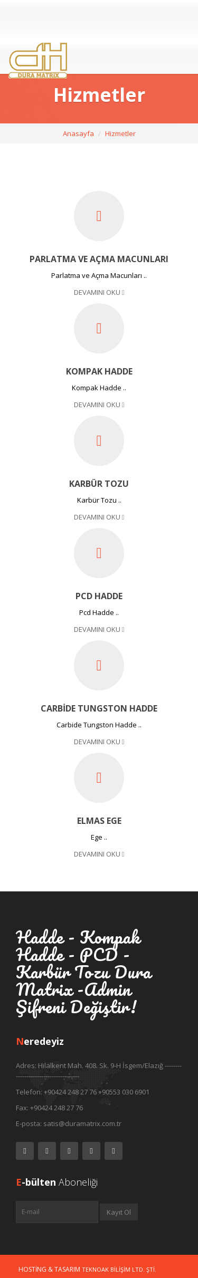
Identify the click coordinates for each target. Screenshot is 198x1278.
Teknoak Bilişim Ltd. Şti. (119, 1269)
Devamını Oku (99, 292)
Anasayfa (78, 133)
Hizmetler (120, 133)
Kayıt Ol (119, 1212)
